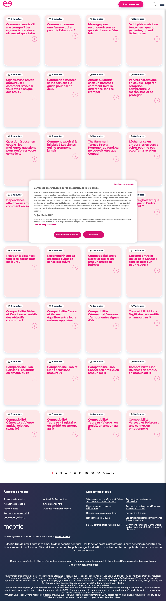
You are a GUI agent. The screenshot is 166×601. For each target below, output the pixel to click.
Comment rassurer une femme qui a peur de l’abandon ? (62, 31)
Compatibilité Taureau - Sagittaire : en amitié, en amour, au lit (62, 427)
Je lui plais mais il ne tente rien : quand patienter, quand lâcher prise (144, 32)
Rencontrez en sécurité (16, 513)
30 (92, 473)
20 (86, 473)
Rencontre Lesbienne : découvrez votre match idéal (143, 507)
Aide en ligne (11, 508)
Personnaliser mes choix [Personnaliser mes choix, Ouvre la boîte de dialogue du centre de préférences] (67, 234)
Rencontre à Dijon (135, 513)
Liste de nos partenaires (45, 225)
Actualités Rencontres (55, 499)
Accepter (93, 234)
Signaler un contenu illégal (83, 565)
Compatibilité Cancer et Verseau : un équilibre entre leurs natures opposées (62, 319)
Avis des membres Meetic (57, 508)
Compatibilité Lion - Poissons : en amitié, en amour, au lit (21, 373)
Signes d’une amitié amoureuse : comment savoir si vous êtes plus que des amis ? (21, 89)
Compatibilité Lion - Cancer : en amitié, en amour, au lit (103, 373)
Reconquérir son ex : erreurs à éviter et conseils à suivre (62, 262)
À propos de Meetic (14, 499)
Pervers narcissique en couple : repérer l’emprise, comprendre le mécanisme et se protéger (144, 90)
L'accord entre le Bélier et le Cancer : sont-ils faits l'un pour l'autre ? (144, 263)
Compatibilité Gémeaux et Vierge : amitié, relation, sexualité (21, 427)
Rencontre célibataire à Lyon (101, 513)
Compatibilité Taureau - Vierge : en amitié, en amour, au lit (103, 427)
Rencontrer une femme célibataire (138, 500)
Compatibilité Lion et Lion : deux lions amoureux (62, 373)
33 (98, 473)
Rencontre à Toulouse (98, 517)
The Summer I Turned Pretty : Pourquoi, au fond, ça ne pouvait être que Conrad (103, 151)
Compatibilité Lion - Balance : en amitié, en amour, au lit (144, 373)
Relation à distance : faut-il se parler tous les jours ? (21, 262)
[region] (83, 211)
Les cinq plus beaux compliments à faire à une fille (144, 518)
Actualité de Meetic (14, 503)
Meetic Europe (62, 536)
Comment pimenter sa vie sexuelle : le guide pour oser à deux (62, 87)
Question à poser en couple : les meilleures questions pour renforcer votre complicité (21, 151)
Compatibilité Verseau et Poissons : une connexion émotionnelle (144, 427)
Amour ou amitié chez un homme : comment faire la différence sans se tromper (103, 89)
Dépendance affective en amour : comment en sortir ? (21, 206)
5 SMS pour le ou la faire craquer (103, 524)
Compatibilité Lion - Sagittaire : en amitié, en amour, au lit (144, 318)
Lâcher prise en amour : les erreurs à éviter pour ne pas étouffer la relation (144, 149)
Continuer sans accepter (124, 184)
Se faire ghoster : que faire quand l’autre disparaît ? (144, 206)
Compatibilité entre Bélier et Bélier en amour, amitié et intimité (103, 263)
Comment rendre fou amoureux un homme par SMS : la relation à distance (144, 527)
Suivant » (108, 473)
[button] (162, 4)
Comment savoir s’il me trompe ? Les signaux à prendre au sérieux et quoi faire (21, 32)
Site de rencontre (52, 503)
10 (80, 473)
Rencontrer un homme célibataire (98, 507)
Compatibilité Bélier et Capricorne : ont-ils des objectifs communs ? (21, 319)
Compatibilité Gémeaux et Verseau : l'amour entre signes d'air (103, 319)
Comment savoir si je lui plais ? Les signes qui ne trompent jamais (62, 149)
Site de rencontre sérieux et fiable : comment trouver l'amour (104, 500)
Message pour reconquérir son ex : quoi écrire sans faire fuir (103, 32)
